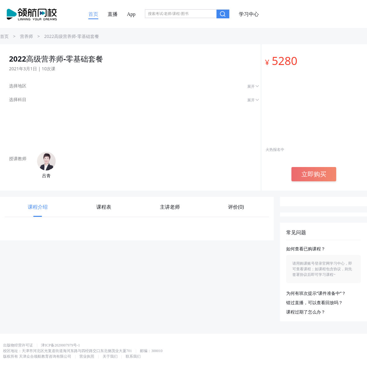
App (131, 14)
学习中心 (249, 14)
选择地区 (17, 86)
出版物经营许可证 (18, 345)
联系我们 (133, 356)
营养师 (26, 36)
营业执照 (86, 356)
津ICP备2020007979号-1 (60, 345)
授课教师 (17, 158)
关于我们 (110, 356)
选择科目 (17, 99)
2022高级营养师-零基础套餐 (71, 36)
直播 (113, 14)
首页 (93, 14)
